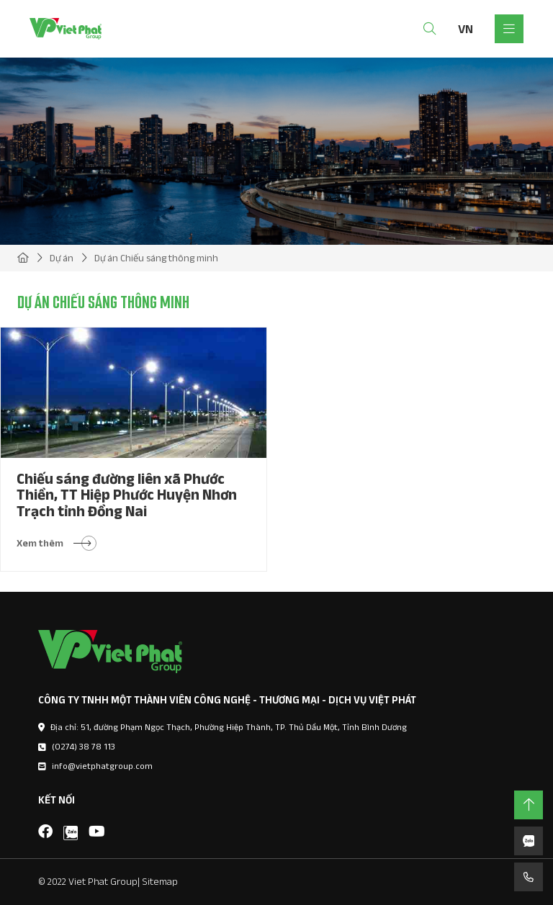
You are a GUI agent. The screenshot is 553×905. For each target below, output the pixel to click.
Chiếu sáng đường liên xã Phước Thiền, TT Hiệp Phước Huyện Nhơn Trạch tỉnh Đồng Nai (127, 494)
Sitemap (160, 881)
